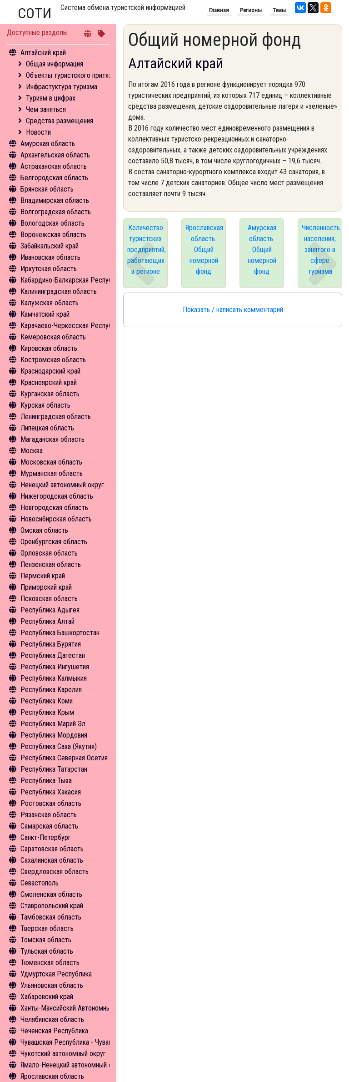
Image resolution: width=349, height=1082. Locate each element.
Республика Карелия (51, 689)
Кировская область (48, 348)
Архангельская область (55, 155)
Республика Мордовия (53, 735)
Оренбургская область (53, 541)
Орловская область (49, 553)
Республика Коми (46, 701)
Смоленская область (51, 894)
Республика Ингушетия (54, 666)
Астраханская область (53, 166)
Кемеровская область (53, 337)
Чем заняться (46, 109)
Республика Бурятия (50, 644)
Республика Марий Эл (52, 723)
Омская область (44, 530)
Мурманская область (51, 473)
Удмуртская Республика (56, 974)
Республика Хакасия (50, 792)
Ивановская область (50, 257)
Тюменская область (50, 962)
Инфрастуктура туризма (61, 86)
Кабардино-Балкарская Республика (72, 280)
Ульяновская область (51, 985)
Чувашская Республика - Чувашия (70, 1042)
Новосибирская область (56, 519)
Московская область (51, 462)
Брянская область (47, 189)
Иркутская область (48, 268)
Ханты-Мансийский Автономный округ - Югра (87, 1008)
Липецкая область (47, 428)
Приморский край (46, 587)
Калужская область (49, 302)
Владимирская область (54, 200)
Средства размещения (59, 120)
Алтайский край (43, 52)
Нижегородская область (56, 496)
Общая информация (54, 64)
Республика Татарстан (53, 769)
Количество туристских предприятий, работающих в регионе (146, 249)
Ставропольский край (51, 905)
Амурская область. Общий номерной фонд (262, 249)
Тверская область (47, 928)
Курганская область (50, 393)
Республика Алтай (47, 621)
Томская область (45, 939)
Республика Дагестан (52, 655)
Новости (38, 132)
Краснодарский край (50, 371)
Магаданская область (52, 439)
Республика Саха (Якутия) (58, 746)
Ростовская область (50, 803)
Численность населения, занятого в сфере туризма (321, 249)
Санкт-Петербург (45, 837)
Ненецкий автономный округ (62, 484)
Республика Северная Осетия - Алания (77, 757)
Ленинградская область (55, 416)
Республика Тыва (46, 780)
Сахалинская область (51, 860)
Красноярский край (48, 382)
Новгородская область (54, 507)
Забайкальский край (49, 246)
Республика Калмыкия (53, 678)
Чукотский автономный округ (63, 1053)
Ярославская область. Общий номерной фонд (204, 249)
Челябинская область (52, 1019)
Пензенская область (50, 564)
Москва (31, 450)
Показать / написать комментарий (233, 309)
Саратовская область (52, 848)
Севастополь (39, 883)
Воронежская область (53, 234)
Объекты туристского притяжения (76, 75)
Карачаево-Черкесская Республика (72, 325)
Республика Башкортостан (60, 632)
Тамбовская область (50, 917)
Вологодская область (52, 223)
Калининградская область (58, 291)
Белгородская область (54, 177)
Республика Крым (47, 712)
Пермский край (42, 575)
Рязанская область (48, 814)
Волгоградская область (55, 211)
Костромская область (53, 359)
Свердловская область (54, 871)
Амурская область (47, 143)
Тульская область (46, 951)
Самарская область (49, 826)
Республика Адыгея (50, 610)
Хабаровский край (46, 996)
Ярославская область (52, 1076)
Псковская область (49, 598)
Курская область (45, 405)
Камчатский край (45, 314)
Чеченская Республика (54, 1030)
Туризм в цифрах (50, 98)
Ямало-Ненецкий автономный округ (72, 1065)
